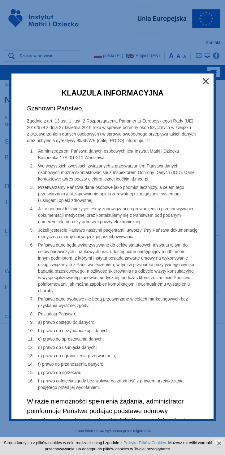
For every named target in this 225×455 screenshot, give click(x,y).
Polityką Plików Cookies (144, 442)
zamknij (219, 443)
